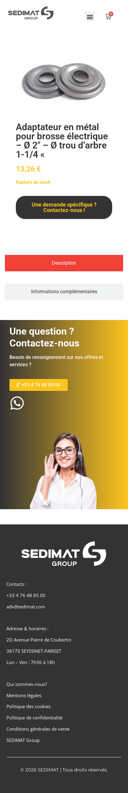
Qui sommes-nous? (26, 684)
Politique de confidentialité (34, 718)
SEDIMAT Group (23, 740)
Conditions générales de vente (37, 729)
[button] (90, 17)
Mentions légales (23, 695)
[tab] (64, 263)
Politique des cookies (28, 706)
